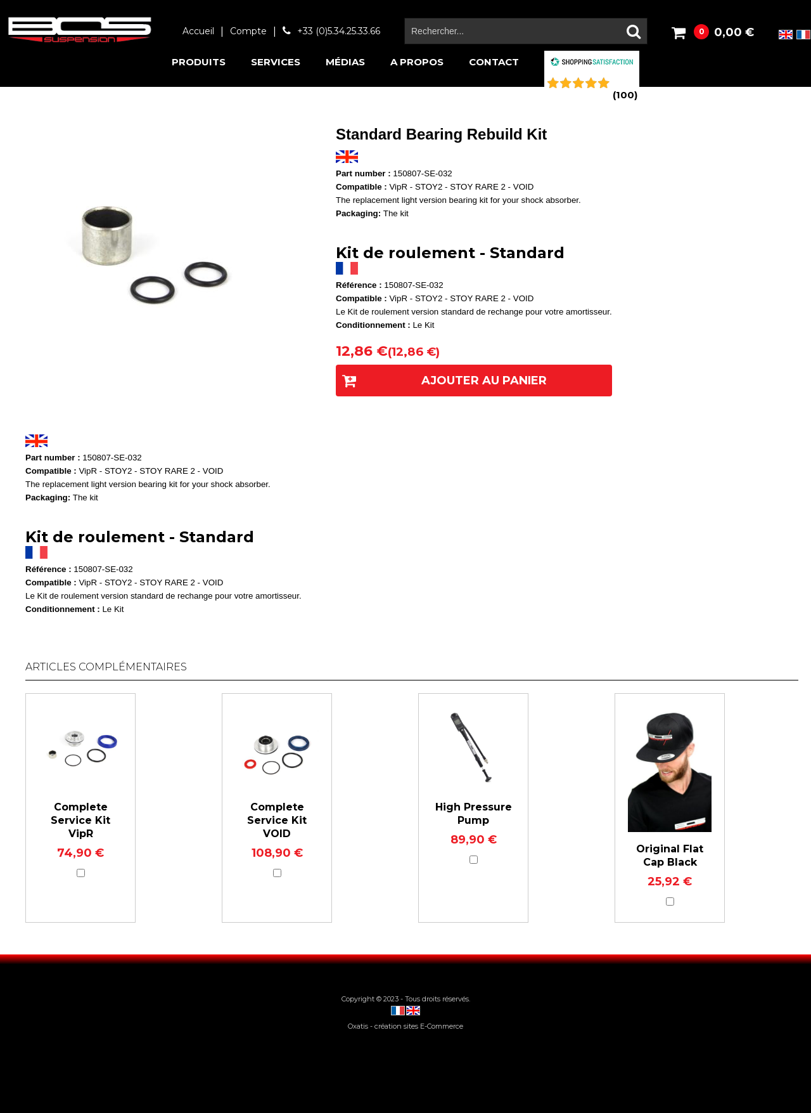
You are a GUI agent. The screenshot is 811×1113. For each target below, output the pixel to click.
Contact (494, 62)
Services (275, 62)
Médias (345, 62)
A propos (417, 62)
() (625, 95)
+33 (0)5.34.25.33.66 (338, 31)
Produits (199, 62)
